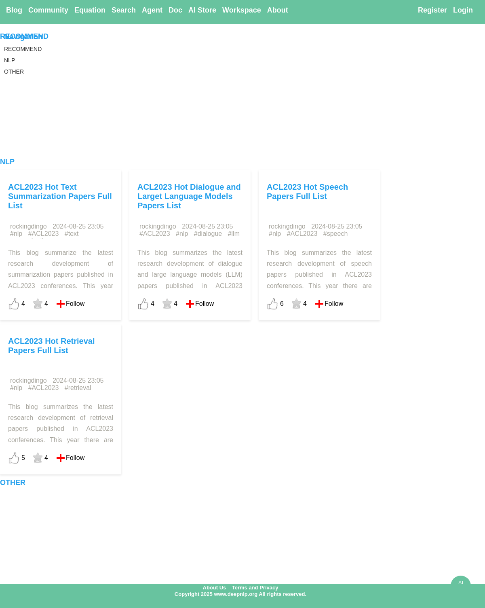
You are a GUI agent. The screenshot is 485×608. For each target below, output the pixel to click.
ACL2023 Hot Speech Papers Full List (307, 191)
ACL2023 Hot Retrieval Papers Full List (51, 346)
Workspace (241, 10)
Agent (152, 10)
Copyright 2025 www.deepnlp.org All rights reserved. (240, 594)
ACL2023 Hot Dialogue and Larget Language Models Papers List (189, 196)
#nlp (16, 233)
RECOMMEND (24, 36)
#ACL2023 (43, 233)
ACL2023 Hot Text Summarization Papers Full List (60, 196)
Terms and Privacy (255, 588)
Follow (75, 303)
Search (124, 10)
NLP (7, 162)
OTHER (12, 483)
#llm (234, 233)
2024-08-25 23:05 (78, 226)
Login (463, 10)
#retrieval (78, 387)
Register (432, 10)
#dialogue (208, 233)
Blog (14, 10)
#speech (335, 233)
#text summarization (43, 237)
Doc (175, 10)
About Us (214, 588)
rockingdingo (28, 226)
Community (48, 10)
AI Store (202, 10)
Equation (89, 10)
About (277, 10)
